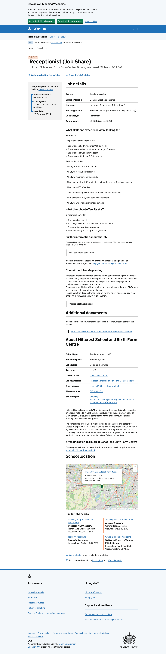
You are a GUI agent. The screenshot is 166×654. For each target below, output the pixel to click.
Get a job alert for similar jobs (45, 75)
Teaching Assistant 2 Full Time (119, 519)
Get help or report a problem (98, 614)
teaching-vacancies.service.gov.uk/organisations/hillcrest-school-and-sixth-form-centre (113, 399)
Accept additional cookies (41, 21)
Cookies (31, 633)
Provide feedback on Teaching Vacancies (104, 619)
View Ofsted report (99, 375)
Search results (43, 48)
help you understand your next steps (109, 263)
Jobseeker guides (36, 602)
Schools (62, 36)
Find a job (32, 597)
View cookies (91, 21)
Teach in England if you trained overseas (46, 613)
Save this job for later (79, 75)
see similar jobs (46, 89)
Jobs (52, 36)
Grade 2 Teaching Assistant (118, 536)
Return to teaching (36, 608)
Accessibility (81, 633)
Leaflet (109, 509)
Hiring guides (91, 597)
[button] (102, 487)
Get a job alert (76, 555)
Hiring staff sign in (93, 592)
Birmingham (97, 560)
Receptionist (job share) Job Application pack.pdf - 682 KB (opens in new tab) (101, 331)
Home (30, 48)
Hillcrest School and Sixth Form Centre (101, 472)
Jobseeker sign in (36, 592)
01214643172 (96, 391)
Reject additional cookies (70, 21)
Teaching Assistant (77, 536)
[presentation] (102, 487)
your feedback (56, 42)
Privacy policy (43, 633)
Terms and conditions (63, 633)
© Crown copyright (129, 646)
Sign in (135, 29)
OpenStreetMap (125, 509)
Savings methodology (99, 633)
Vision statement (35, 636)
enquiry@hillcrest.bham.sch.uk (104, 386)
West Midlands (115, 560)
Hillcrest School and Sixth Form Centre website (112, 380)
